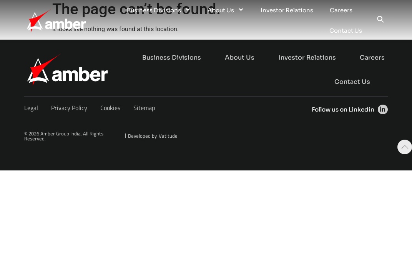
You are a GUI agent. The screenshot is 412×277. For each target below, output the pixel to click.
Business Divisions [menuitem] (159, 10)
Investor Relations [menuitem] (287, 10)
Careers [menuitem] (341, 10)
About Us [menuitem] (226, 10)
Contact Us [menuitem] (345, 30)
